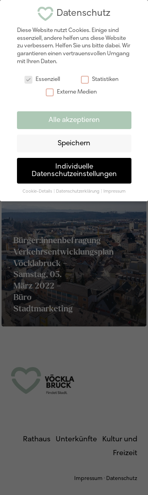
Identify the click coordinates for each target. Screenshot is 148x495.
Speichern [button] (74, 143)
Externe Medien (71, 92)
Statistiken (99, 79)
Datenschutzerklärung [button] (78, 191)
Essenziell (42, 79)
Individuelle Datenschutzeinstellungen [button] (74, 170)
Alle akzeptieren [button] (74, 120)
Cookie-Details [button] (37, 191)
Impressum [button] (114, 191)
